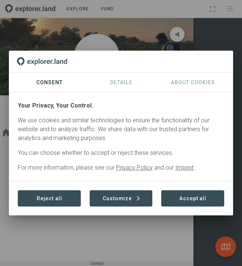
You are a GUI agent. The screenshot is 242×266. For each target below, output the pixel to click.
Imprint (184, 167)
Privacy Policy (134, 167)
